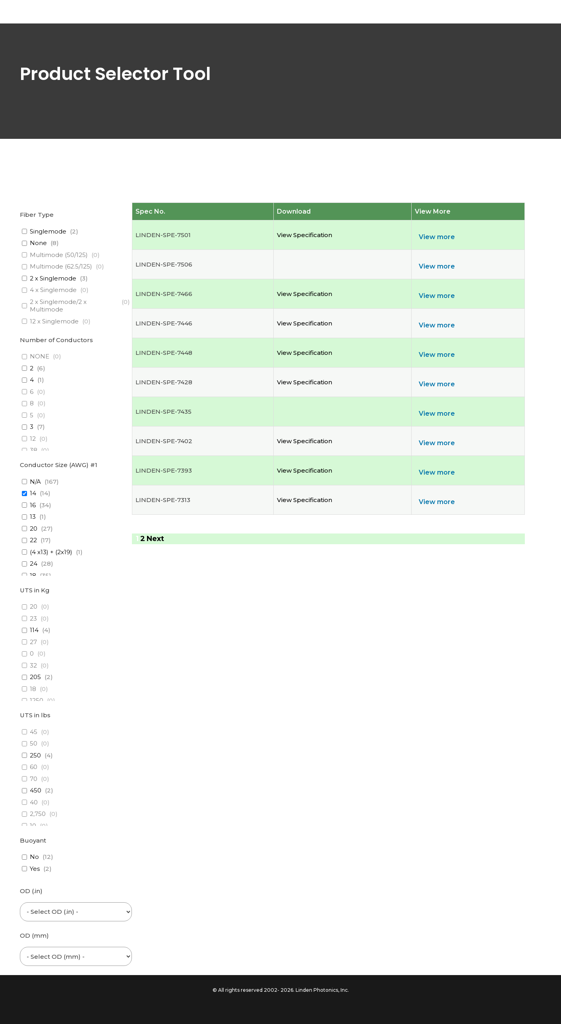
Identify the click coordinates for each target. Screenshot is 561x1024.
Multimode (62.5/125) (61, 266)
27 (33, 642)
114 (34, 630)
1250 (36, 700)
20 (33, 528)
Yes (35, 868)
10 (33, 825)
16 (33, 505)
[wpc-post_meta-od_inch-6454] (76, 911)
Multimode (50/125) (59, 255)
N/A (35, 481)
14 (33, 493)
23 (33, 618)
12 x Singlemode (54, 321)
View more (437, 237)
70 (33, 779)
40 (34, 802)
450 (35, 790)
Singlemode (48, 231)
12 (33, 438)
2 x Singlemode (53, 278)
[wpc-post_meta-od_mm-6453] (76, 956)
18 (33, 575)
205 (35, 677)
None (38, 243)
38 (33, 450)
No (34, 856)
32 (33, 665)
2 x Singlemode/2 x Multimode (58, 305)
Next (155, 538)
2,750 (38, 814)
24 (33, 563)
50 (33, 743)
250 (35, 755)
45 (33, 732)
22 (33, 540)
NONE (39, 356)
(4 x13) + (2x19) (51, 552)
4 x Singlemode (53, 290)
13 (33, 516)
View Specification (304, 235)
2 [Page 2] (142, 538)
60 (33, 767)
